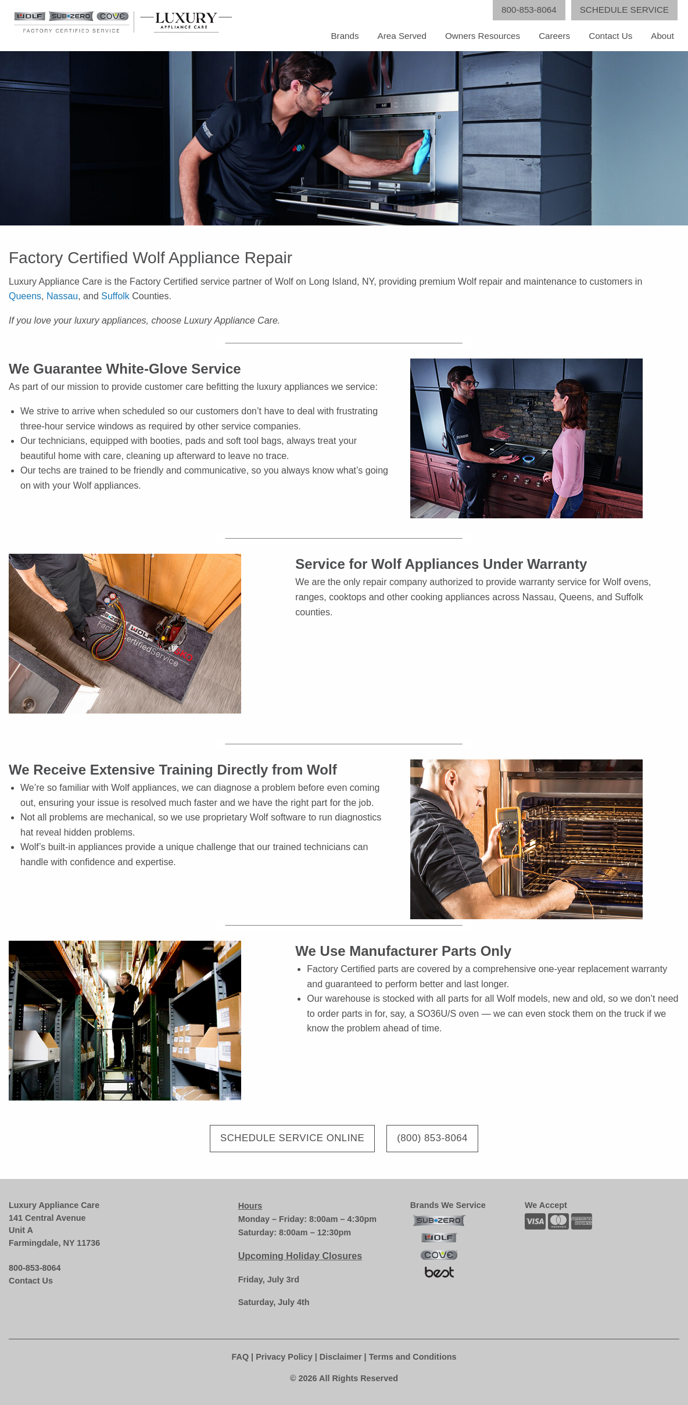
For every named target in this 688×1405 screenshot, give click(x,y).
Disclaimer (341, 1356)
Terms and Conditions (413, 1356)
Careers (554, 36)
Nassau (62, 296)
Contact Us (610, 36)
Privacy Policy (284, 1356)
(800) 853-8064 (432, 1138)
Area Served (402, 36)
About (662, 36)
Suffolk (115, 296)
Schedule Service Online (292, 1138)
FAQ (240, 1356)
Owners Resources (482, 36)
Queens (25, 296)
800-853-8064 (35, 1268)
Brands (345, 36)
